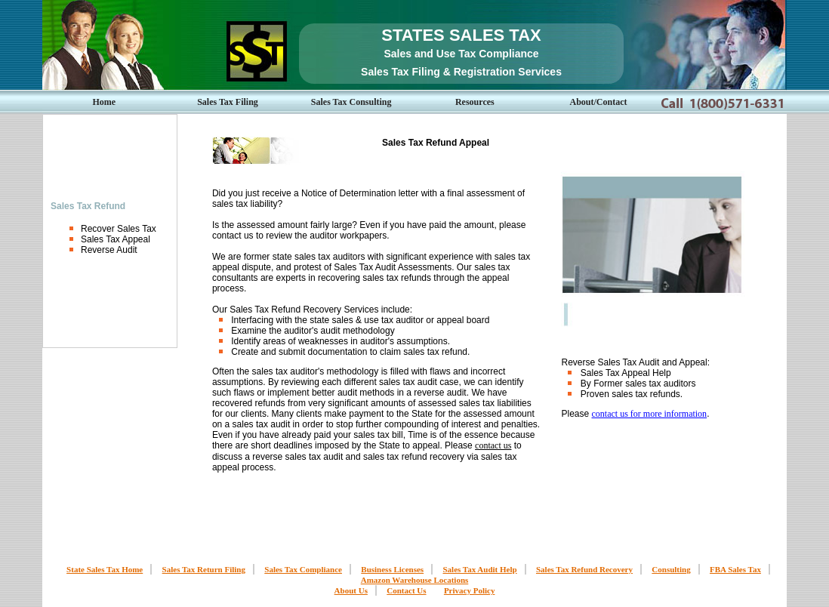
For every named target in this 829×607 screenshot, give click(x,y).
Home (104, 102)
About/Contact (598, 102)
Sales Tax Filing (227, 102)
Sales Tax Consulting (351, 102)
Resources (475, 102)
